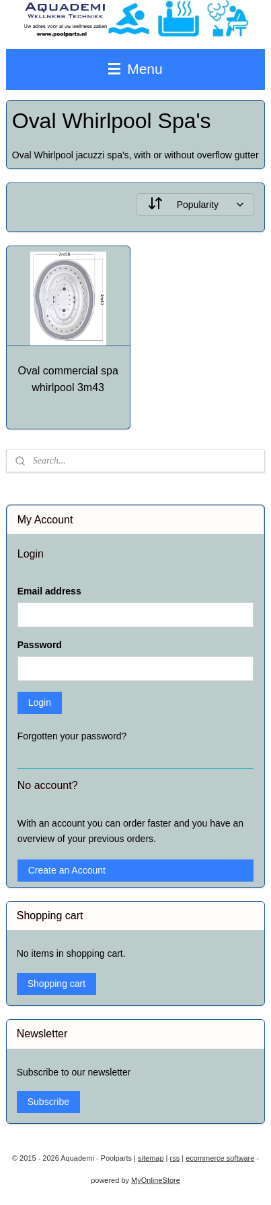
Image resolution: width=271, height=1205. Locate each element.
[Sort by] (195, 204)
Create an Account (67, 870)
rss (175, 1158)
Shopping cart (56, 983)
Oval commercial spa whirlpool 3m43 (67, 379)
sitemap (151, 1158)
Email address (49, 591)
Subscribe (48, 1101)
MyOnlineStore (155, 1180)
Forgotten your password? (72, 736)
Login (39, 702)
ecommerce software (220, 1158)
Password (39, 644)
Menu (135, 68)
